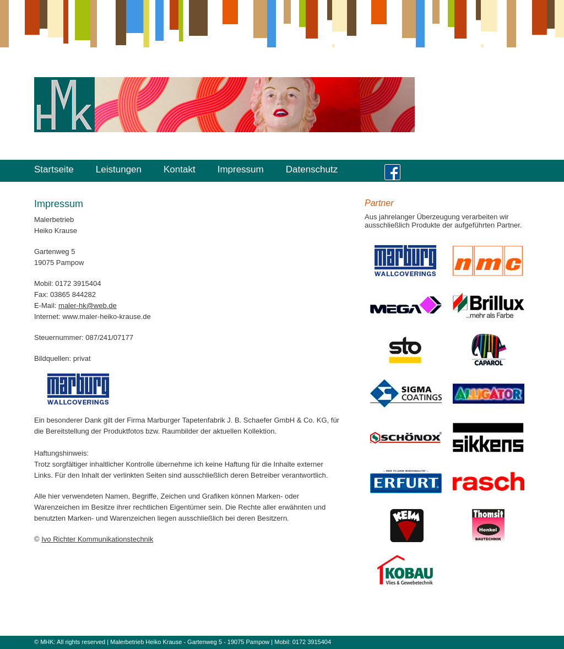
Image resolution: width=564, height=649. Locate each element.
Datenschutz (312, 169)
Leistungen (119, 169)
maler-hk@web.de (87, 305)
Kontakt (180, 169)
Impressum (241, 169)
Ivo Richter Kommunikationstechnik (97, 539)
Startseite (54, 169)
